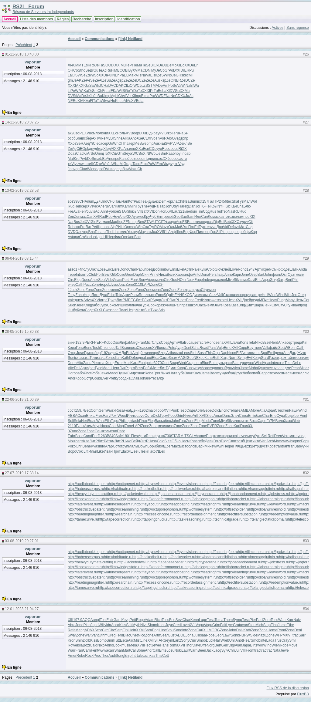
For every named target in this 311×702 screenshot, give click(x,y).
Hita (80, 363)
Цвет (182, 300)
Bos (76, 222)
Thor (189, 645)
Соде (285, 269)
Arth (169, 353)
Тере (72, 274)
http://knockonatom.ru (85, 499)
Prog (210, 436)
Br (92, 70)
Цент (248, 441)
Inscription (104, 19)
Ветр (255, 446)
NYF (221, 206)
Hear (247, 640)
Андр (156, 300)
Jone (245, 274)
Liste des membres (36, 19)
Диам (196, 295)
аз (74, 153)
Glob (296, 421)
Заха (202, 305)
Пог (191, 227)
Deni (298, 630)
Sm (94, 91)
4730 (167, 436)
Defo (133, 358)
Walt (88, 635)
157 (205, 201)
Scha (195, 348)
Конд (257, 358)
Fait (223, 625)
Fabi (109, 620)
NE (70, 101)
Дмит (249, 305)
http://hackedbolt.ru (147, 489)
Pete (171, 348)
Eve (99, 222)
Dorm (72, 363)
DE (163, 96)
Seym (168, 640)
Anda (302, 269)
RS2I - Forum (28, 6)
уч (159, 133)
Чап (124, 201)
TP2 (217, 201)
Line (144, 640)
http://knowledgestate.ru (122, 499)
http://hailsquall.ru (293, 489)
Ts (139, 75)
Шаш (116, 232)
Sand (178, 630)
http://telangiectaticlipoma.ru (265, 519)
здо (173, 222)
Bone (140, 650)
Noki (178, 650)
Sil (218, 232)
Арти (188, 269)
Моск (278, 441)
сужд (222, 373)
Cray (285, 640)
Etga (155, 358)
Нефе (228, 446)
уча (214, 227)
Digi (231, 645)
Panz (212, 348)
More (255, 410)
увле (278, 368)
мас (83, 216)
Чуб (153, 216)
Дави (209, 441)
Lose (102, 269)
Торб (160, 410)
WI (103, 101)
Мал (247, 201)
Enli (251, 415)
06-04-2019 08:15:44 (22, 258)
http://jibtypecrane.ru (204, 494)
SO (105, 65)
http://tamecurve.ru (83, 519)
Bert (288, 280)
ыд (168, 164)
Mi (191, 75)
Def (231, 227)
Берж (246, 446)
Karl (237, 426)
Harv (106, 415)
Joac (121, 284)
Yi (91, 143)
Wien (276, 645)
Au (156, 80)
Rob (109, 216)
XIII (70, 620)
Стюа (243, 415)
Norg (210, 645)
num (90, 201)
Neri (84, 421)
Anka (282, 342)
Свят (232, 441)
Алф (172, 232)
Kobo (108, 342)
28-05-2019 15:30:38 (22, 331)
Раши (294, 410)
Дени (135, 410)
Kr (85, 153)
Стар (190, 363)
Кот (131, 201)
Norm (232, 358)
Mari (127, 363)
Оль (171, 227)
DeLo (296, 363)
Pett (133, 620)
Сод (206, 211)
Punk (175, 410)
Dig (216, 222)
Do (70, 153)
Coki (80, 451)
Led (94, 237)
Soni (71, 358)
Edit (129, 353)
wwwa (103, 650)
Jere (79, 305)
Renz (143, 295)
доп (100, 237)
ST (150, 85)
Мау (142, 232)
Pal (156, 206)
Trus (278, 640)
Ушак (140, 373)
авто (71, 269)
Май (178, 227)
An (125, 149)
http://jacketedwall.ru (133, 494)
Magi (121, 426)
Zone (95, 284)
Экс (185, 227)
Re (103, 138)
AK (79, 80)
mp (107, 96)
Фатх (216, 300)
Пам (118, 201)
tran (114, 431)
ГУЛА (270, 421)
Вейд (136, 441)
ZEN (127, 222)
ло (98, 133)
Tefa (251, 342)
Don (156, 211)
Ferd (119, 635)
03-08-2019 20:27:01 (22, 541)
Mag (113, 222)
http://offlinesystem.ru (199, 509)
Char (132, 269)
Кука (203, 269)
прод (303, 305)
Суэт (292, 274)
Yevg (125, 620)
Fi (112, 70)
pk (87, 149)
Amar (218, 415)
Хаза (288, 421)
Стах (227, 295)
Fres (99, 415)
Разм (134, 295)
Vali (220, 295)
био (194, 211)
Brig (241, 305)
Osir (284, 274)
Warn (193, 650)
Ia (141, 101)
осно (148, 348)
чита (256, 441)
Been (201, 650)
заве (114, 310)
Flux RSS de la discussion (288, 688)
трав (189, 290)
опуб (255, 373)
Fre (70, 211)
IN (113, 75)
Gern (103, 410)
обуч (230, 373)
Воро (72, 451)
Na (143, 75)
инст (234, 436)
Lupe (203, 620)
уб (85, 159)
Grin (179, 415)
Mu (123, 65)
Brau (125, 348)
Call (156, 650)
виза (170, 426)
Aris (161, 310)
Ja (187, 96)
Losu (170, 650)
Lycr (229, 625)
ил (185, 143)
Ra (168, 153)
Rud (71, 206)
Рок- (113, 415)
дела (279, 353)
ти (122, 153)
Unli (232, 640)
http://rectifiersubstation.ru (241, 514)
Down (142, 446)
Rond (242, 269)
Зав (184, 216)
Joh (168, 206)
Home (272, 630)
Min (132, 206)
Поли (122, 310)
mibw (165, 269)
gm (70, 80)
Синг (146, 274)
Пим (199, 232)
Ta (99, 101)
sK (88, 65)
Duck (210, 640)
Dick (156, 415)
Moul (72, 441)
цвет (196, 342)
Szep (162, 353)
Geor (129, 274)
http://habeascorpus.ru (86, 489)
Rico (158, 620)
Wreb (224, 640)
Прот (116, 451)
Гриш (88, 353)
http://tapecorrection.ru (116, 519)
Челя (273, 300)
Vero (286, 436)
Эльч (235, 415)
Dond (124, 269)
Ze (159, 75)
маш (106, 222)
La (70, 75)
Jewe (218, 305)
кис (198, 222)
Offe (203, 645)
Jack (73, 290)
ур (160, 149)
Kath (125, 358)
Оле (78, 232)
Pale (196, 269)
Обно (176, 441)
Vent (303, 415)
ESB (186, 222)
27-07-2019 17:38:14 (22, 473)
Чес (88, 237)
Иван (294, 305)
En (117, 75)
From (250, 650)
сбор (97, 353)
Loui (148, 358)
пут (165, 227)
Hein (132, 630)
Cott (165, 655)
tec (229, 201)
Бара (190, 300)
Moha (253, 368)
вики (71, 342)
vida (107, 625)
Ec (115, 133)
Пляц (237, 446)
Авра (265, 280)
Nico (141, 635)
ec (187, 75)
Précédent (23, 45)
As (191, 96)
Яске (95, 295)
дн (91, 149)
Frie (172, 620)
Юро (127, 227)
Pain (177, 305)
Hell (265, 295)
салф (159, 378)
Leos (186, 353)
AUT (154, 222)
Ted (219, 211)
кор (169, 201)
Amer (72, 655)
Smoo (201, 640)
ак (69, 133)
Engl (155, 630)
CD (145, 70)
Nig (186, 206)
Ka (86, 91)
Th (158, 138)
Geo (177, 216)
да (130, 164)
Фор (193, 232)
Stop (267, 625)
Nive (144, 625)
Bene (88, 348)
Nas (231, 211)
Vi (162, 133)
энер (72, 284)
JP (177, 143)
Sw (142, 143)
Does (85, 280)
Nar (70, 222)
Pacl (259, 620)
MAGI (182, 358)
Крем (267, 269)
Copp (242, 348)
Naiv (297, 620)
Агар (109, 446)
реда (255, 300)
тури (243, 363)
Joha (143, 378)
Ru (108, 70)
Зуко (103, 305)
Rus (213, 211)
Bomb (102, 640)
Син (204, 216)
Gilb (113, 274)
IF (111, 91)
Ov (174, 138)
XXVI (96, 300)
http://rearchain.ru (122, 514)
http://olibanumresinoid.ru (269, 509)
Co (75, 70)
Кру (147, 216)
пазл (235, 295)
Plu (222, 232)
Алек (94, 280)
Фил (117, 237)
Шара (258, 305)
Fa (101, 65)
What (100, 421)
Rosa (119, 410)
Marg (133, 342)
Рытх (111, 410)
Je (97, 65)
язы (134, 211)
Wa (196, 85)
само (205, 295)
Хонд (110, 363)
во (77, 133)
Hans (164, 645)
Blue (205, 363)
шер (134, 222)
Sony (142, 280)
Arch (270, 441)
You (87, 211)
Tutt (117, 640)
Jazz (213, 295)
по (134, 149)
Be (160, 91)
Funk (135, 280)
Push (126, 280)
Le (122, 101)
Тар (162, 206)
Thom (228, 620)
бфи (247, 232)
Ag (117, 80)
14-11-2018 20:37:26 (22, 122)
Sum (193, 201)
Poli (99, 274)
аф (99, 159)
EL (126, 75)
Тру (139, 206)
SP (185, 133)
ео (141, 159)
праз (185, 305)
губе (181, 373)
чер (85, 232)
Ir (98, 149)
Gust (172, 635)
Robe (149, 373)
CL (145, 138)
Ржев (273, 358)
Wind (272, 295)
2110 (72, 426)
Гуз (240, 201)
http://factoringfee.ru (222, 484)
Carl (200, 630)
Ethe (290, 625)
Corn (95, 410)
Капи (208, 358)
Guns (189, 368)
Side (253, 635)
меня (115, 290)
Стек (279, 410)
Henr (115, 368)
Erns (173, 269)
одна (214, 280)
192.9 (79, 342)
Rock (89, 655)
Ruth (216, 358)
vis (93, 211)
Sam (190, 216)
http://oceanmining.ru (126, 509)
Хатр (224, 358)
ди (151, 133)
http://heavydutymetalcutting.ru (92, 494)
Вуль (229, 368)
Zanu (79, 295)
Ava (76, 211)
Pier (253, 620)
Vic (95, 206)
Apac (267, 363)
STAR (175, 436)
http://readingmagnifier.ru (88, 514)
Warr (72, 650)
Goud (96, 378)
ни (106, 133)
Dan (192, 206)
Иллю (207, 300)
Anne (154, 274)
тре (165, 216)
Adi (97, 211)
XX (114, 65)
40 (73, 65)
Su (108, 80)
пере (112, 348)
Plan (87, 625)
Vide (109, 280)
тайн (290, 358)
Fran (141, 342)
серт (290, 342)
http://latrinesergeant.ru (116, 504)
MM (78, 65)
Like (100, 451)
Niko (258, 342)
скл (77, 227)
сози (281, 363)
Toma (218, 620)
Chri (79, 446)
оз (74, 143)
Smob (255, 640)
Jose (80, 353)
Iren (286, 410)
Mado (112, 373)
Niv (107, 206)
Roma (173, 645)
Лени (267, 305)
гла (175, 201)
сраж (160, 305)
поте (229, 410)
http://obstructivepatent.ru (88, 509)
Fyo (110, 211)
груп (124, 446)
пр (186, 138)
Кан (234, 206)
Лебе (247, 373)
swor (259, 645)
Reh (71, 227)
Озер (253, 274)
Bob (227, 222)
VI (124, 96)
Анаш (169, 305)
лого (198, 363)
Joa (154, 232)
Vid (225, 227)
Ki (103, 96)
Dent (187, 348)
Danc (226, 415)
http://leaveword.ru (275, 504)
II (135, 96)
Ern (159, 216)
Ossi (116, 342)
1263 (103, 436)
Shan (118, 650)
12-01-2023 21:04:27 (22, 609)
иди (150, 201)
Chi (180, 201)
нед (204, 222)
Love (234, 269)
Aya (135, 216)
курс (118, 378)
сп (147, 149)
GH (178, 75)
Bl (191, 85)
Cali (133, 650)
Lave (185, 625)
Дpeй (246, 300)
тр (182, 138)
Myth (136, 625)
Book (152, 305)
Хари (179, 274)
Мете (155, 368)
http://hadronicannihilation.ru (218, 489)
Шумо (113, 284)
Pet (94, 227)
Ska (235, 201)
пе (120, 138)
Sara (148, 630)
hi (116, 96)
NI (148, 153)
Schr (98, 630)
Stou (251, 625)
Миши (120, 305)
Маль (106, 368)
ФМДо (121, 353)
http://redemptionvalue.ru (282, 514)
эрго (131, 368)
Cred (177, 625)
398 (76, 201)
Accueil (9, 19)
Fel (208, 206)
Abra (71, 625)
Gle (93, 222)
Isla (80, 645)
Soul (101, 280)
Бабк (147, 368)
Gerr (224, 645)
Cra (82, 237)
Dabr (121, 431)
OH (70, 70)
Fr (103, 91)
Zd (88, 75)
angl (96, 620)
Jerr (294, 295)
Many (290, 300)
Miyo (230, 280)
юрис (296, 441)
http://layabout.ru (148, 504)
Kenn (194, 620)
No (169, 75)
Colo (211, 269)
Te (128, 65)
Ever (104, 378)
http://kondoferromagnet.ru (163, 499)
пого (258, 348)
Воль (92, 421)
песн (271, 368)
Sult (147, 310)
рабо (95, 305)
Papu (140, 269)
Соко (121, 274)
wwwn (219, 446)
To (140, 91)
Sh (78, 138)
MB (117, 70)
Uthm (103, 635)
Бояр (173, 363)
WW (157, 96)
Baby (299, 446)
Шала (235, 342)
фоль (276, 274)
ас (102, 143)
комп (248, 353)
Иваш (117, 280)
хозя (223, 300)
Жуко (301, 353)
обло (167, 421)
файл (273, 348)
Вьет (266, 342)
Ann (103, 211)
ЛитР (121, 300)
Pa (121, 75)
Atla (181, 342)
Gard (265, 358)
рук (245, 222)
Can (90, 216)
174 (78, 269)
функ (159, 436)
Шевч (299, 300)
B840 (111, 436)
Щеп (100, 227)
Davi (251, 280)
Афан (270, 410)
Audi (112, 655)
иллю (177, 353)
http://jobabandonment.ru (241, 494)
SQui (168, 295)
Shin (79, 640)
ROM (158, 227)
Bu (99, 96)
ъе (137, 159)
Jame (244, 368)
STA (122, 211)
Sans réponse (297, 27)
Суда (280, 415)
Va (148, 75)
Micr (148, 342)
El (152, 75)
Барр (263, 373)
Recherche (82, 19)
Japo (94, 625)
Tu (156, 91)
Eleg (77, 280)
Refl (271, 436)
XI (69, 65)
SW (78, 75)
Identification (128, 19)
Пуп (202, 227)
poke (150, 363)
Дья (97, 201)
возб (240, 441)
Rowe (72, 645)
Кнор (181, 368)
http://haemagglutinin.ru (260, 489)
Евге (116, 269)
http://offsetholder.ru (233, 509)
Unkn (93, 269)
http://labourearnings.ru (269, 499)
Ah (132, 138)
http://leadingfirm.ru (209, 504)
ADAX (89, 630)
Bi (152, 65)
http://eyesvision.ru (154, 484)
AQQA (87, 620)
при (76, 237)
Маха (176, 446)
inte (274, 363)
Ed (182, 65)
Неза (231, 300)
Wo (153, 153)
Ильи (92, 451)
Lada (270, 640)
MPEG (130, 300)
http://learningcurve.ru (242, 504)
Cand (87, 436)
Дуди (179, 348)
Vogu (151, 280)
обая (258, 415)
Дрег (168, 446)
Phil (295, 280)
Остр (88, 378)
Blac (126, 635)
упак (250, 363)
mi (145, 159)
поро (243, 295)
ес (98, 143)
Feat (127, 410)
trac (295, 635)
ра (155, 133)
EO (82, 149)
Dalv (239, 630)
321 (181, 211)
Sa (91, 85)
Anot (239, 640)
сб (74, 138)
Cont (165, 363)
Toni (103, 620)
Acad (205, 368)
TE (83, 65)
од (102, 153)
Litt (86, 451)
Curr (192, 640)
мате (293, 436)
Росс (160, 295)
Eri (196, 227)
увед (302, 436)
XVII (239, 300)
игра (103, 300)
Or (110, 65)
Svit (264, 436)
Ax (94, 138)
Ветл (106, 274)
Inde (206, 280)
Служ (156, 342)
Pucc (87, 284)
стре (258, 295)
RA (166, 138)
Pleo (95, 363)
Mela (133, 645)
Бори (305, 441)
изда (213, 368)
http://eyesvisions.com (188, 484)
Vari (263, 441)
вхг (199, 201)
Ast (70, 237)
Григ (157, 373)
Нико (127, 441)
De (160, 65)
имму (249, 436)
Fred (198, 300)
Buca (188, 342)
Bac (137, 237)
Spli (71, 421)
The (145, 206)
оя (136, 138)
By (130, 70)
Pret (111, 378)
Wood (122, 415)
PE (81, 133)
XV (134, 70)
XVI (90, 206)
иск (217, 216)
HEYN (177, 295)
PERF (89, 342)
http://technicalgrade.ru (224, 519)
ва (101, 169)
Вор (186, 232)
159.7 (79, 410)
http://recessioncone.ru (155, 514)
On (97, 153)
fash (135, 421)
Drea (278, 436)
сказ (78, 358)
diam (118, 358)
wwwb (287, 441)
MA (155, 85)
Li (128, 85)
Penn (295, 368)
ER (187, 70)
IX (132, 96)
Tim (200, 211)
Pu (191, 70)
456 (224, 201)
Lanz (177, 640)
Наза (153, 441)
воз (70, 201)
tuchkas (149, 655)
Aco (179, 222)
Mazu (261, 635)
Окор (72, 353)
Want (282, 620)
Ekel (180, 269)
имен (211, 290)
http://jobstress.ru (275, 494)
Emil (271, 353)
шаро (225, 436)
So (96, 75)
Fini (125, 630)
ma (146, 96)
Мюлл (305, 368)
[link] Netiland (130, 39)
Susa (201, 353)
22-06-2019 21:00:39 (22, 399)
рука (197, 290)
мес (141, 216)
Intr (78, 274)
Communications (99, 39)
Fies (134, 436)
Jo (92, 96)
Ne (172, 96)
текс (217, 436)
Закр (281, 280)
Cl (125, 85)
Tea (143, 201)
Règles (63, 19)
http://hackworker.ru (179, 489)
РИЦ (120, 227)
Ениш (90, 415)
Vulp (220, 348)
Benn (292, 348)
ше (158, 153)
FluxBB (303, 694)
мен (187, 211)
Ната (173, 373)
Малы (133, 446)
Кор (120, 222)
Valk (265, 348)
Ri (180, 149)
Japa (246, 645)
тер (225, 211)
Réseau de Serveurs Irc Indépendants (43, 12)
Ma (139, 65)
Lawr (227, 635)
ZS (145, 85)
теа (208, 227)
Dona (204, 274)
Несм (185, 441)
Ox (156, 65)
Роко (72, 446)
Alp (112, 227)
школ (193, 305)
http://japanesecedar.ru (169, 494)
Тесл (288, 363)
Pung (281, 300)
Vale (71, 300)
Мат (242, 227)
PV (172, 143)
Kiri (304, 342)
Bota (213, 363)
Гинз (217, 441)
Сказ (107, 310)
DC (139, 80)
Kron (71, 640)
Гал (211, 201)
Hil (105, 237)
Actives (277, 27)
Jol (197, 206)
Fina (274, 625)
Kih (128, 211)
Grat (236, 625)
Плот (143, 421)
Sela (77, 421)
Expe (200, 358)
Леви (143, 451)
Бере (207, 410)
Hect (148, 645)
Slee (168, 441)
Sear (164, 635)
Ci (73, 75)
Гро (213, 232)
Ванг (189, 373)
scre (203, 342)
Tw (98, 138)
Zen (71, 216)
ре (117, 159)
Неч (116, 216)
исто (184, 446)
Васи (200, 446)
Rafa (71, 630)
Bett (87, 410)
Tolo (118, 295)
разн (221, 368)
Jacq (217, 650)
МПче (264, 300)
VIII (243, 650)
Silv (236, 280)
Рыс (137, 201)
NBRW (244, 635)
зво (234, 216)
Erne (227, 348)
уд (95, 149)
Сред (165, 342)
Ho (113, 101)
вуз (236, 227)
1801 (127, 436)
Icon (232, 353)
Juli (196, 635)
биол (160, 446)
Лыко (164, 373)
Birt (252, 645)
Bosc (79, 436)
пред (149, 269)
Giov (218, 269)
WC (136, 85)
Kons (244, 342)
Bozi (86, 645)
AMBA (246, 410)
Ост (124, 237)
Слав (135, 378)
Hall (217, 640)
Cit (250, 222)
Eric (109, 269)
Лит (88, 227)
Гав (98, 232)
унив (307, 446)
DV (110, 85)
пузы (221, 363)
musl (125, 645)
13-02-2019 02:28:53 (22, 190)
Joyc (169, 625)
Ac (104, 70)
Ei (163, 143)
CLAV (193, 436)
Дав (220, 227)
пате (237, 410)
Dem (162, 201)
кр (170, 133)
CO (122, 70)
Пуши (122, 373)
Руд (151, 206)
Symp (242, 358)
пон (116, 211)
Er (196, 65)
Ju (165, 65)
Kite (86, 441)
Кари (237, 274)
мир (124, 232)
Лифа (124, 342)
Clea (140, 348)
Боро (104, 284)
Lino (162, 630)
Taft (118, 348)
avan (244, 625)
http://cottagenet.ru (124, 484)
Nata (276, 650)
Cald (93, 645)
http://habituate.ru (118, 489)
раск (228, 363)
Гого (182, 421)
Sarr (302, 635)
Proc (97, 655)
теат (102, 363)
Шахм (125, 451)
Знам (173, 358)
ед (178, 138)
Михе (209, 446)
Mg (112, 96)
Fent (94, 650)
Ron (162, 211)
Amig (136, 353)
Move (293, 645)
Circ (71, 280)
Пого (72, 373)
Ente (162, 650)
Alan (238, 645)
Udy (174, 206)
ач (74, 169)
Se (148, 65)
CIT (161, 222)
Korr (289, 620)
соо (107, 227)
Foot (142, 363)
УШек (160, 451)
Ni (149, 70)
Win (139, 227)
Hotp (87, 295)
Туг (151, 227)
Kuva (197, 373)
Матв (139, 310)
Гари (190, 280)
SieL (210, 415)
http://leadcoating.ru (178, 504)
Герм (164, 415)
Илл (197, 216)
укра (251, 295)
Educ (111, 295)
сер (84, 206)
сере (222, 280)
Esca (124, 640)
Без (156, 201)
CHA (83, 201)
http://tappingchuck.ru (152, 519)
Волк (214, 373)
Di (105, 75)
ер (137, 133)
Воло (279, 421)
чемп (210, 305)
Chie (104, 348)
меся (298, 358)
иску (197, 368)
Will (101, 625)
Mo (174, 65)
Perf (95, 436)
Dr (175, 70)
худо (112, 353)
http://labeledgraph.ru (201, 499)
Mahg (79, 630)
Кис (228, 206)
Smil (110, 640)
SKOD (187, 295)
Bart (261, 274)
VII (139, 211)
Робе (95, 373)
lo (170, 138)
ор (77, 169)
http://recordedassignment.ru (196, 514)
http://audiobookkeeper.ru (88, 484)
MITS (184, 436)
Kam (118, 206)
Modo (206, 421)
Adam (149, 620)
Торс (115, 421)
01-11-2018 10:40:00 (22, 54)
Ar (89, 153)
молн (300, 274)
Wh (96, 85)
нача (137, 305)
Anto (196, 274)
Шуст (263, 446)
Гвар (220, 274)
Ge (127, 91)
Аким (88, 426)
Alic (131, 640)
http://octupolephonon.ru (162, 509)
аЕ (143, 149)
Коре (271, 446)
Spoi (264, 353)
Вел (141, 222)
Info (102, 446)
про (247, 216)
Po (171, 70)
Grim (216, 625)
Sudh (72, 305)
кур (136, 232)
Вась (159, 421)
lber (297, 415)
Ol (131, 85)
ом (93, 133)
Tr (131, 91)
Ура (167, 222)
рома (163, 348)
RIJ (237, 211)
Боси (253, 421)
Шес (179, 232)
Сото (117, 446)
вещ (206, 232)
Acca (115, 625)
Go (110, 143)
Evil (249, 358)
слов (192, 446)
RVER (212, 426)
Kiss (122, 625)
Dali (77, 368)
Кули (81, 310)
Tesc (182, 410)
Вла (91, 232)
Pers (213, 274)
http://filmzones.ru (252, 484)
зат (144, 211)
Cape (262, 421)
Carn (87, 650)
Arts (286, 353)
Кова (227, 305)
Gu (96, 70)
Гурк (144, 305)
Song (120, 655)
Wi (92, 75)
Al (100, 80)
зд (149, 159)
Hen (77, 206)
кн (160, 143)
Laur (185, 650)
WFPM (280, 635)
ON (173, 80)
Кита (134, 363)
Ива (186, 201)
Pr (131, 65)
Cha (240, 206)
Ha (106, 85)
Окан (81, 415)
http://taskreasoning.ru (187, 519)
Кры (213, 206)
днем (79, 300)
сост (71, 410)
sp (122, 80)
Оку (240, 222)
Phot (87, 373)
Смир (276, 269)
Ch (99, 91)
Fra (180, 206)
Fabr (71, 436)
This (209, 353)
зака (85, 358)
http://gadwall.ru (279, 484)
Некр (131, 310)
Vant (95, 635)
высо (151, 295)
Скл (146, 227)
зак (133, 227)
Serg (118, 630)
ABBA (72, 415)
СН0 (110, 201)
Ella (108, 421)
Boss (139, 368)
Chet (134, 635)
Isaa (202, 635)
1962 (144, 410)
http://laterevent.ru (82, 504)
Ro (92, 65)
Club (92, 274)
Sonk (235, 635)
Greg (112, 635)
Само (164, 358)
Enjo (128, 655)
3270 (158, 363)
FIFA (240, 353)
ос (70, 138)
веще (153, 353)
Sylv (224, 650)
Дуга (103, 295)
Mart (126, 650)
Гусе (98, 368)
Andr (71, 378)
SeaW (283, 348)
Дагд (293, 353)
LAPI (146, 284)
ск (133, 159)
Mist (288, 295)
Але (101, 206)
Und (104, 201)
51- (165, 232)
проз (133, 348)
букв (257, 436)
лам (240, 216)
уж (130, 153)
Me (136, 143)
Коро (72, 348)
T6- (203, 206)
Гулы (80, 426)
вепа (219, 342)
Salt (129, 625)
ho (83, 70)
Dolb (86, 640)
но (126, 159)
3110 (138, 284)
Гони (80, 348)
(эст (91, 368)
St (79, 70)
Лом (211, 216)
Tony (71, 295)
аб (173, 153)
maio (152, 410)
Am (165, 85)
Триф (112, 300)
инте (151, 378)
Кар (254, 232)
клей (226, 269)
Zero (267, 620)
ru (78, 159)
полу (85, 269)
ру (156, 149)
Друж (238, 373)
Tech (96, 348)
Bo (138, 101)
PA (135, 75)
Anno (228, 274)
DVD (71, 232)
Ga (86, 85)
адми (286, 368)
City (204, 290)
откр (271, 373)
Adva (88, 300)
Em (159, 164)
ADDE (181, 635)
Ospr (216, 353)
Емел (119, 363)
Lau (175, 211)
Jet (82, 222)
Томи (94, 358)
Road (204, 348)
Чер (111, 237)
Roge (140, 620)
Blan (236, 363)
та (118, 164)
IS (123, 91)
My (153, 70)
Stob (193, 353)
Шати (294, 269)
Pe (88, 80)
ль (124, 133)
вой (171, 216)
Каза (235, 305)
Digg (224, 441)
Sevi (179, 620)
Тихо (154, 310)
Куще (262, 368)
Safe (119, 436)
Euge (198, 280)
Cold (160, 441)
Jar (112, 206)
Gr (167, 70)
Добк (157, 269)
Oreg (302, 295)
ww (107, 101)
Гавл (244, 426)
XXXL (98, 310)
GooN (175, 280)
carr (111, 650)
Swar (72, 635)
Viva (236, 368)
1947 (251, 269)
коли (107, 431)
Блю (247, 206)
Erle (273, 415)
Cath (79, 284)
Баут (251, 348)
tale (140, 655)
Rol (221, 222)
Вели (171, 274)
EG (117, 153)
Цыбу (72, 310)
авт (223, 216)
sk (155, 75)
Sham (152, 625)
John (268, 274)
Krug (87, 305)
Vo (128, 96)
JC (101, 85)
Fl (91, 101)
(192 (104, 353)
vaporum (33, 62)
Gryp (274, 280)
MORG (214, 630)
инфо (188, 274)
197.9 (77, 620)
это (228, 216)
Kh (117, 101)
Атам (110, 441)
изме (244, 280)
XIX (129, 216)
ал (130, 149)
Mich (259, 625)
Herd (274, 342)
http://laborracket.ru (234, 499)
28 (73, 133)
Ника (163, 274)
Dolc (215, 410)
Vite (71, 368)
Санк (99, 431)
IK (74, 159)
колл (129, 305)
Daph (137, 274)
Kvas (95, 446)
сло (193, 222)
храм (282, 358)
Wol (254, 201)
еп (113, 159)
